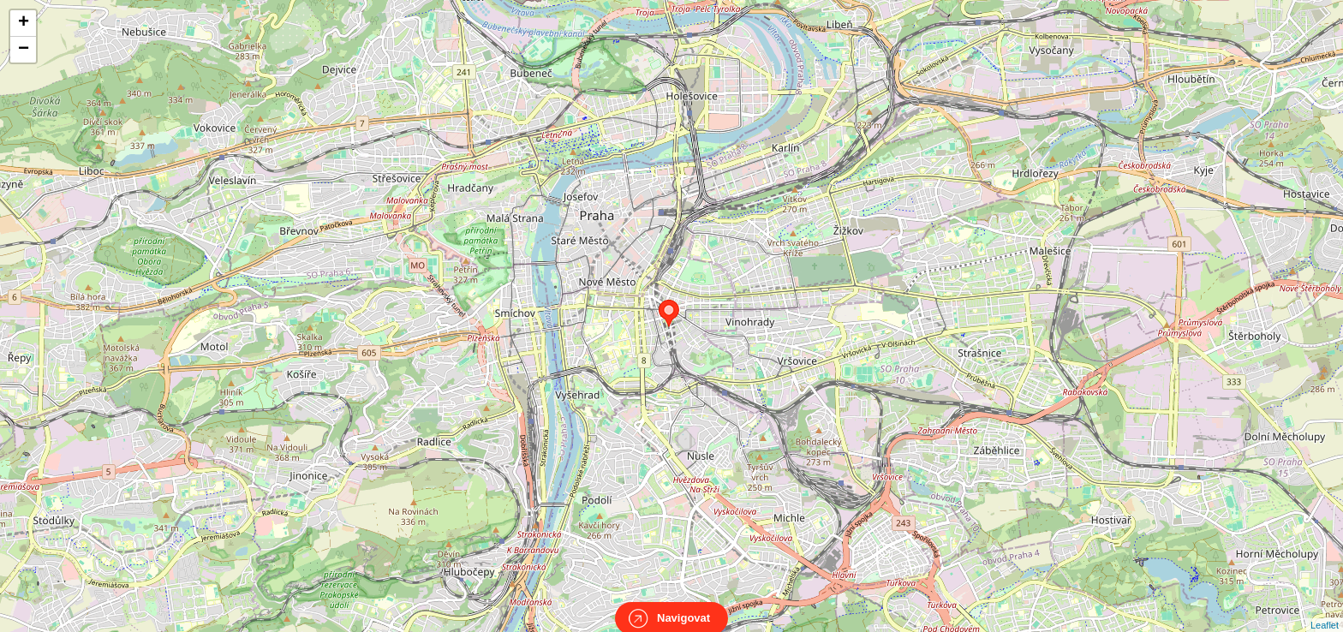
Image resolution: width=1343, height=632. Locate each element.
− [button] (23, 50)
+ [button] (23, 23)
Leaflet (1324, 610)
